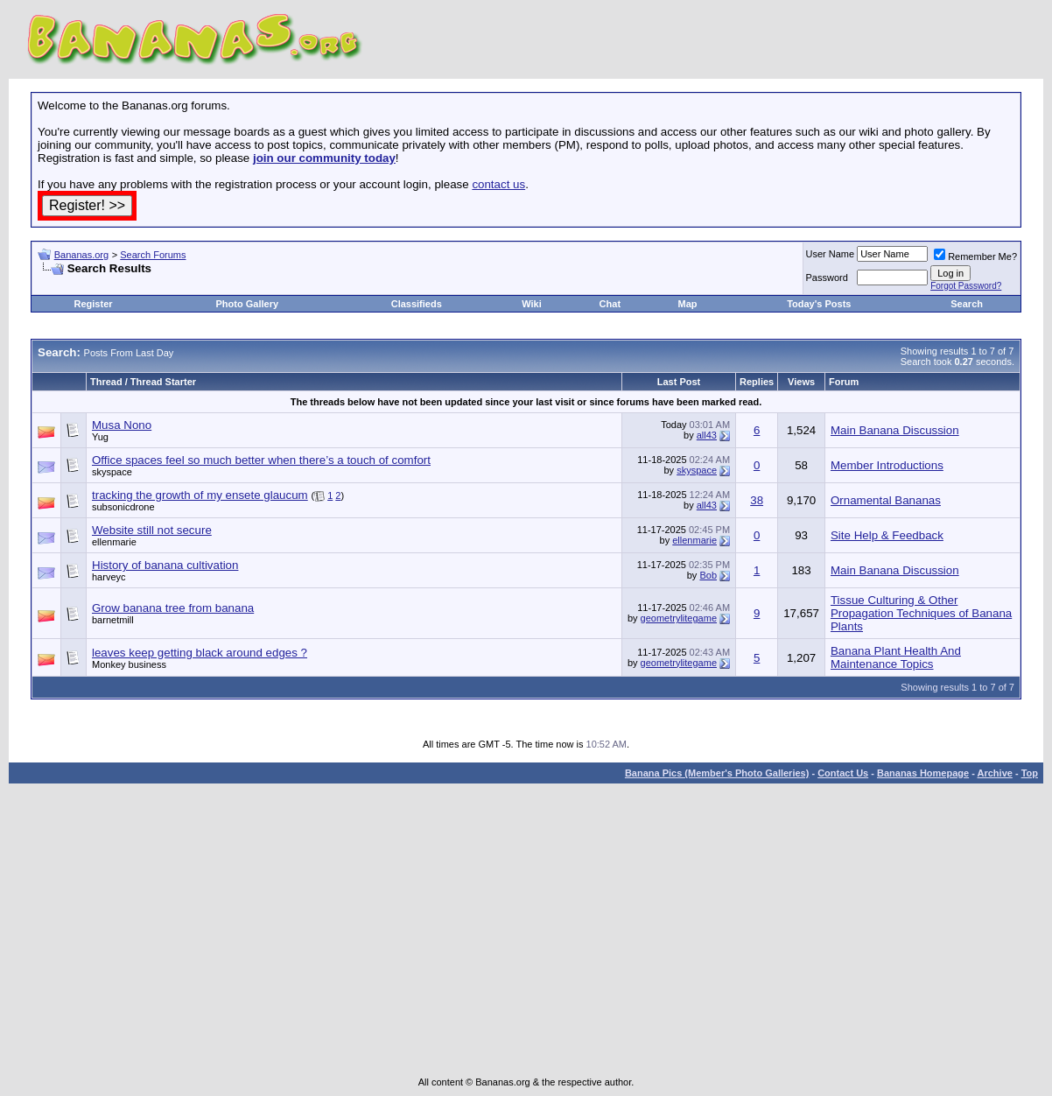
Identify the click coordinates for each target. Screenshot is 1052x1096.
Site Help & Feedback (887, 535)
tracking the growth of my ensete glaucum (200, 495)
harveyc (109, 577)
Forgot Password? (965, 286)
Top (1029, 773)
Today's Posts (819, 304)
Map (688, 304)
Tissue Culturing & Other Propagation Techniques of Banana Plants (921, 613)
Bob (708, 575)
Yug (100, 437)
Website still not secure (152, 530)
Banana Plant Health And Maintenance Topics (896, 657)
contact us (498, 184)
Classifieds (416, 304)
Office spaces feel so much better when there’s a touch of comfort (261, 460)
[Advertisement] (242, 282)
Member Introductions (887, 465)
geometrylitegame (679, 618)
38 (756, 500)
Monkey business (129, 664)
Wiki (532, 304)
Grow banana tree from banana (173, 608)
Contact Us (842, 773)
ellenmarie (114, 542)
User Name (830, 254)
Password (827, 277)
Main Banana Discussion (895, 430)
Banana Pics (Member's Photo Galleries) (717, 773)
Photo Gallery (247, 304)
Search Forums (153, 254)
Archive (995, 773)
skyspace (112, 472)
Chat (610, 304)
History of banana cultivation (165, 565)
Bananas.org (81, 254)
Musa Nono (121, 425)
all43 (707, 435)
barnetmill (113, 620)
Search (966, 304)
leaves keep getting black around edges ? (199, 652)
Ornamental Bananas (886, 500)
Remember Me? (975, 256)
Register (93, 304)
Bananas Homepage (923, 773)
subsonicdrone (123, 507)
